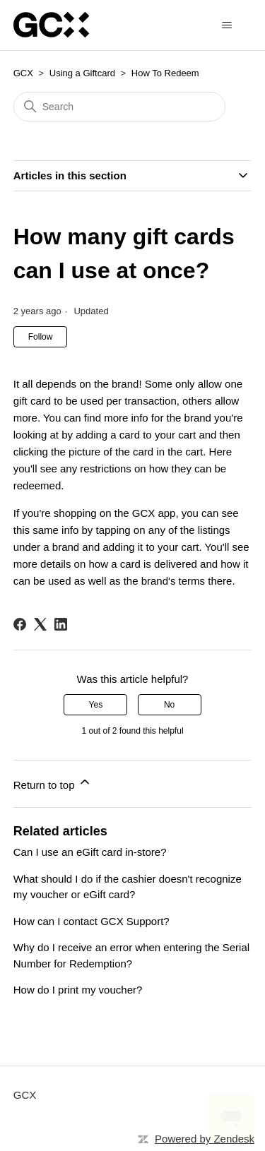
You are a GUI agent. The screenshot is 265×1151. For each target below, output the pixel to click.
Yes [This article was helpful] (96, 705)
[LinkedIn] (60, 624)
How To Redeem (165, 73)
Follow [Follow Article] (40, 337)
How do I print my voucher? (78, 990)
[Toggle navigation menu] (226, 25)
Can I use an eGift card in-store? (90, 852)
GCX (23, 73)
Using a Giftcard (82, 73)
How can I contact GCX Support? (91, 921)
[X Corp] (40, 624)
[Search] (119, 107)
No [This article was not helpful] (169, 705)
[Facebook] (19, 624)
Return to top (52, 783)
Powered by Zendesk (204, 1139)
